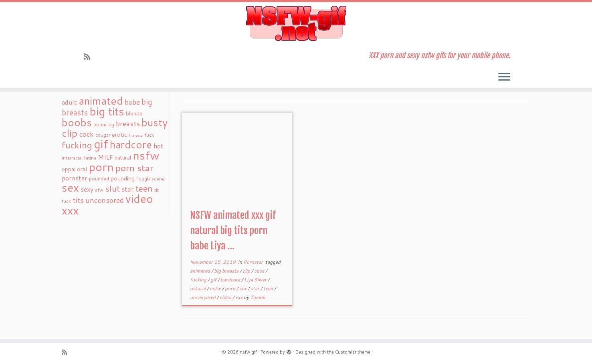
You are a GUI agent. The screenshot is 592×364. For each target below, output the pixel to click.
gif (214, 279)
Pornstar (253, 262)
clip (246, 270)
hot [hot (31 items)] (158, 146)
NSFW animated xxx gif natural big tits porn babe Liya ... (233, 230)
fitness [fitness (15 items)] (136, 135)
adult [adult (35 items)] (69, 102)
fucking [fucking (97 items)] (77, 145)
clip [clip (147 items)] (70, 133)
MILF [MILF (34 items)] (105, 157)
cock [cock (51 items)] (86, 134)
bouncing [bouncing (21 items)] (103, 124)
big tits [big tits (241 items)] (106, 111)
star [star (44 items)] (127, 189)
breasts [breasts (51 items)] (128, 123)
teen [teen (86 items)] (144, 188)
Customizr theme (352, 352)
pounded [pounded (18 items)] (99, 178)
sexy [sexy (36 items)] (87, 189)
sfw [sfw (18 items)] (99, 189)
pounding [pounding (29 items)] (123, 178)
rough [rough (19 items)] (143, 178)
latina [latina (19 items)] (90, 157)
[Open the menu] (504, 77)
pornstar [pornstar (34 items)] (74, 178)
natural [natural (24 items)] (123, 157)
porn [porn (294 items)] (101, 166)
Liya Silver (256, 279)
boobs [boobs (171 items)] (77, 122)
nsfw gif (248, 352)
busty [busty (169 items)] (154, 122)
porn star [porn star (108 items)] (134, 167)
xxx (239, 297)
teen (268, 288)
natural (198, 288)
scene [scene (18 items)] (158, 178)
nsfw (216, 288)
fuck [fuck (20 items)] (149, 134)
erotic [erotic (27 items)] (119, 134)
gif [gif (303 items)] (101, 143)
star (256, 288)
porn (230, 288)
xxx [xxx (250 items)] (70, 210)
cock (259, 270)
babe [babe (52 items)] (132, 102)
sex (243, 288)
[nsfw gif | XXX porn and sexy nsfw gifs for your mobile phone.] (296, 23)
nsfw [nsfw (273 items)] (146, 155)
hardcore (230, 279)
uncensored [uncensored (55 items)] (104, 200)
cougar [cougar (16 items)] (102, 135)
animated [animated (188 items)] (101, 100)
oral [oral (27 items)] (82, 169)
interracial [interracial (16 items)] (72, 158)
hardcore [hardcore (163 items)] (131, 144)
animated (200, 270)
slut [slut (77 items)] (112, 188)
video (226, 297)
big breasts (227, 270)
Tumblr (258, 297)
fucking (199, 279)
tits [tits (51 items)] (78, 200)
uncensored (203, 297)
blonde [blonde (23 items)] (134, 113)
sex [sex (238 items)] (70, 187)
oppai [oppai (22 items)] (68, 169)
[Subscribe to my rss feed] (89, 56)
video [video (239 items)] (139, 198)
